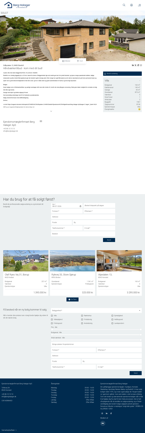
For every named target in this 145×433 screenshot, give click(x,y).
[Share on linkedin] (133, 65)
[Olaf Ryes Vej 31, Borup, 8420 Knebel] (25, 273)
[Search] (124, 5)
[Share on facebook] (138, 65)
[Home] (38, 5)
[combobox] (95, 311)
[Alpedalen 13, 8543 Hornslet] (119, 272)
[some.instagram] (102, 413)
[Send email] (141, 65)
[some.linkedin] (106, 413)
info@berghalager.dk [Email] (10, 131)
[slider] (52, 329)
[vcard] (41, 123)
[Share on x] (136, 65)
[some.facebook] (111, 413)
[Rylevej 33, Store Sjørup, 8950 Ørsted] (72, 273)
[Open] (139, 310)
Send (136, 373)
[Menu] (139, 5)
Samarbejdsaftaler (9, 430)
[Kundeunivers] (131, 5)
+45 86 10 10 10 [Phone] (9, 129)
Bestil (109, 240)
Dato (54, 204)
